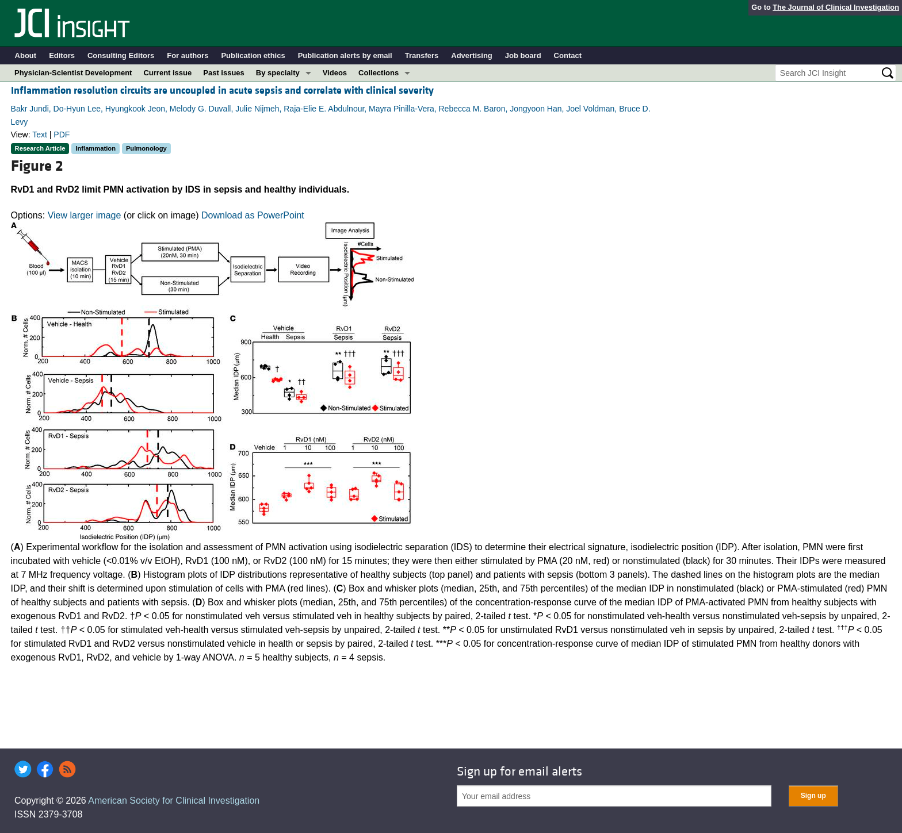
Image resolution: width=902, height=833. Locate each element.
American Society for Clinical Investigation (173, 800)
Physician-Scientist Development (73, 72)
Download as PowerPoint (252, 215)
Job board (523, 55)
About (26, 55)
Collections (378, 72)
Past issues (223, 72)
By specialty (278, 72)
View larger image (84, 215)
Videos (335, 72)
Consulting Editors (120, 55)
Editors (62, 55)
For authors (187, 55)
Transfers (422, 55)
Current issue (167, 72)
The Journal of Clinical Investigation (836, 7)
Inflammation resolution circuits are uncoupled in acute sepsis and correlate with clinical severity (222, 90)
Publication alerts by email (345, 55)
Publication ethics (253, 55)
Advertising (471, 55)
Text (39, 134)
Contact (568, 55)
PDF (61, 134)
